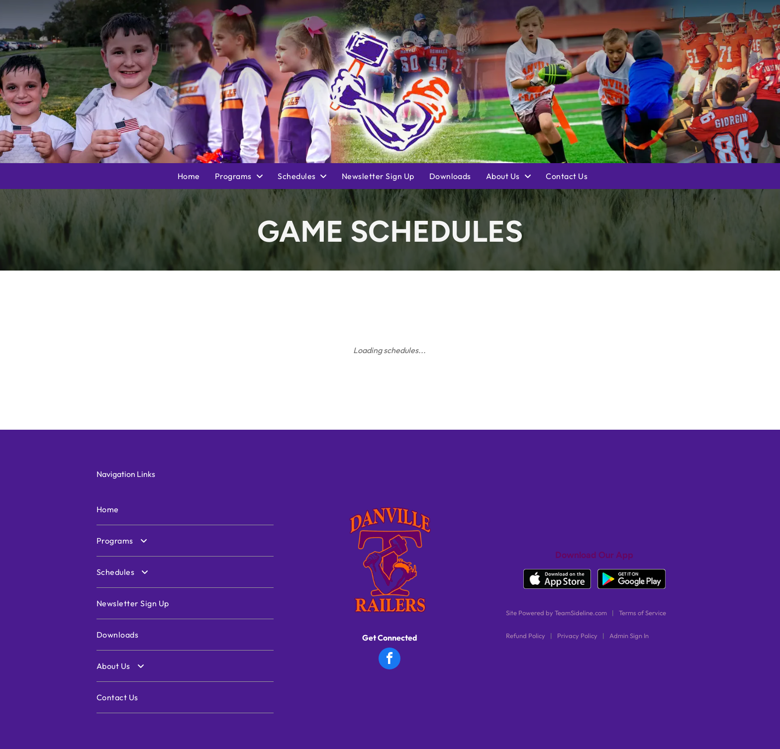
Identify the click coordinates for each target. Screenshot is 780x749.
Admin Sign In (629, 636)
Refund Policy (525, 636)
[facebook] (389, 660)
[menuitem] (196, 176)
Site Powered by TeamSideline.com (556, 613)
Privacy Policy (577, 636)
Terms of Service (642, 613)
